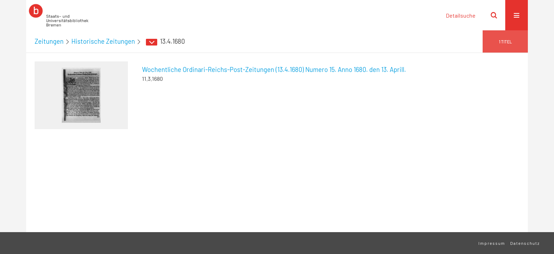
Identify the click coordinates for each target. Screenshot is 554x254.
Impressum (491, 243)
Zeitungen (49, 41)
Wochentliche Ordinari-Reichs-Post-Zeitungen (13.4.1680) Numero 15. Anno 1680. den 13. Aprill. (274, 69)
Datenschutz (525, 243)
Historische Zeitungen (103, 41)
